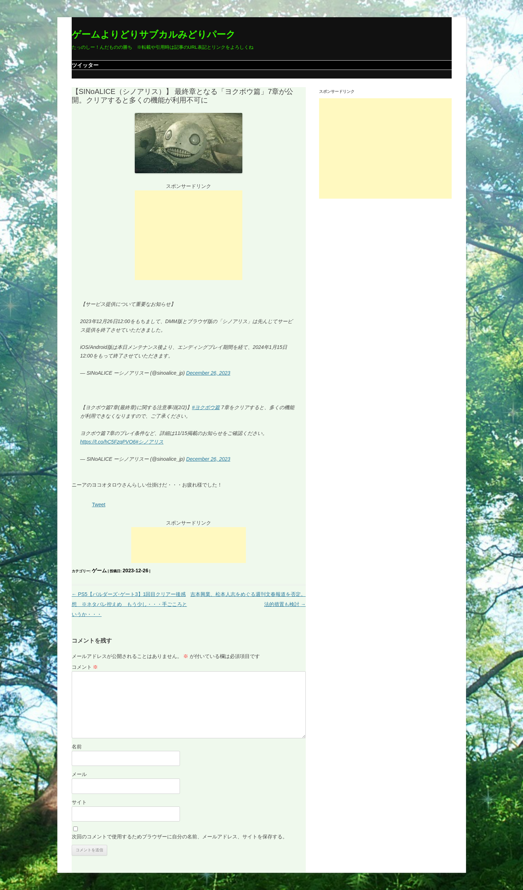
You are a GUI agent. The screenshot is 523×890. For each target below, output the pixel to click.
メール (79, 774)
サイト (79, 802)
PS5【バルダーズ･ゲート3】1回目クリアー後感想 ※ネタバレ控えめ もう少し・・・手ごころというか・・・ (129, 604)
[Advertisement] (188, 235)
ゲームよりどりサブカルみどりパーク (154, 34)
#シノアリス (149, 442)
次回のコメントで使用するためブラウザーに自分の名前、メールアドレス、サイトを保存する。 (179, 836)
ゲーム (99, 570)
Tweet (98, 504)
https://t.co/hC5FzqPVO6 (108, 442)
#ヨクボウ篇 (206, 407)
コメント (85, 667)
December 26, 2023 (208, 373)
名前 (77, 746)
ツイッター (85, 65)
